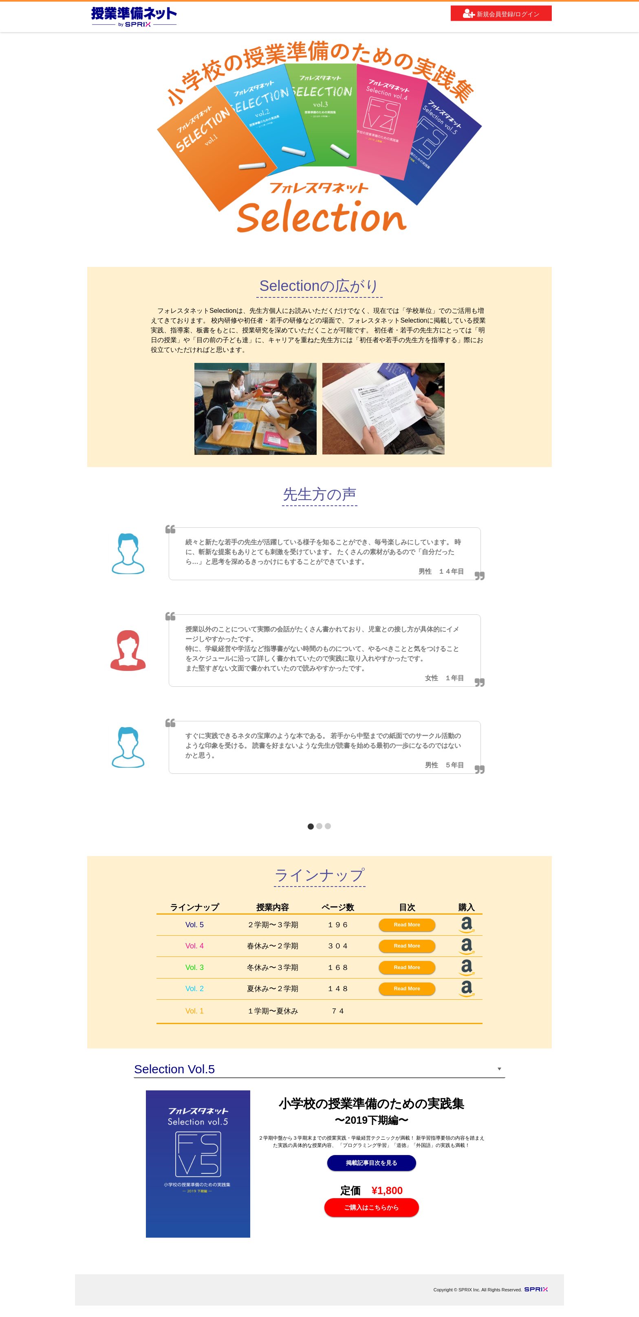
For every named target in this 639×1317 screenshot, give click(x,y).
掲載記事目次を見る (371, 1175)
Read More (400, 926)
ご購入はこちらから (371, 1221)
